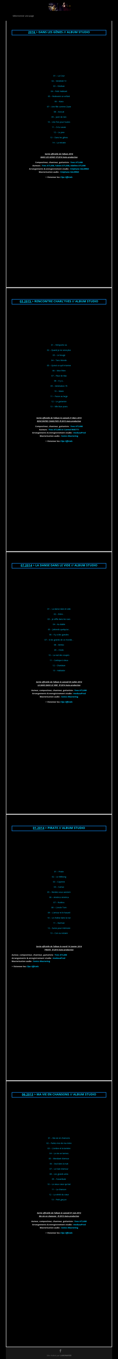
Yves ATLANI (76, 162)
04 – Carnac (59, 887)
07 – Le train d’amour (59, 1169)
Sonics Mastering (41, 961)
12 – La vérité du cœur (59, 1194)
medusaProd (79, 432)
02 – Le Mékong (59, 876)
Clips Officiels (66, 441)
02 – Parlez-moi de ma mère (59, 1143)
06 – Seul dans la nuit (59, 1163)
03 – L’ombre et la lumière (59, 1148)
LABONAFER (65, 1355)
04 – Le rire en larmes (59, 1153)
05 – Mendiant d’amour (59, 1158)
